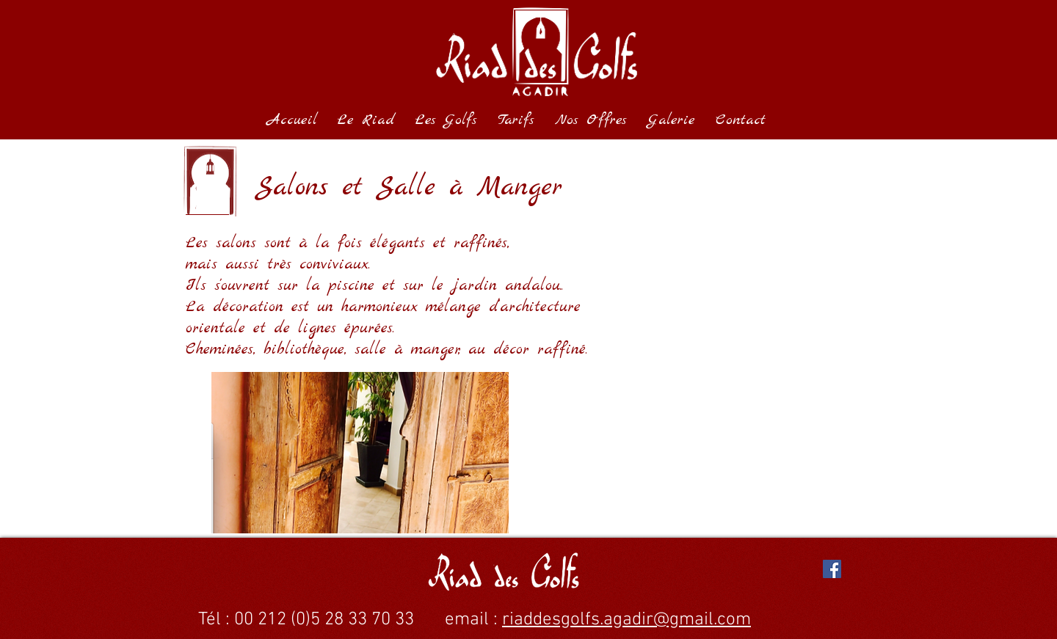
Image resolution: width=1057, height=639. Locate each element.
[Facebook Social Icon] (832, 569)
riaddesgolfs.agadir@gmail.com (626, 620)
